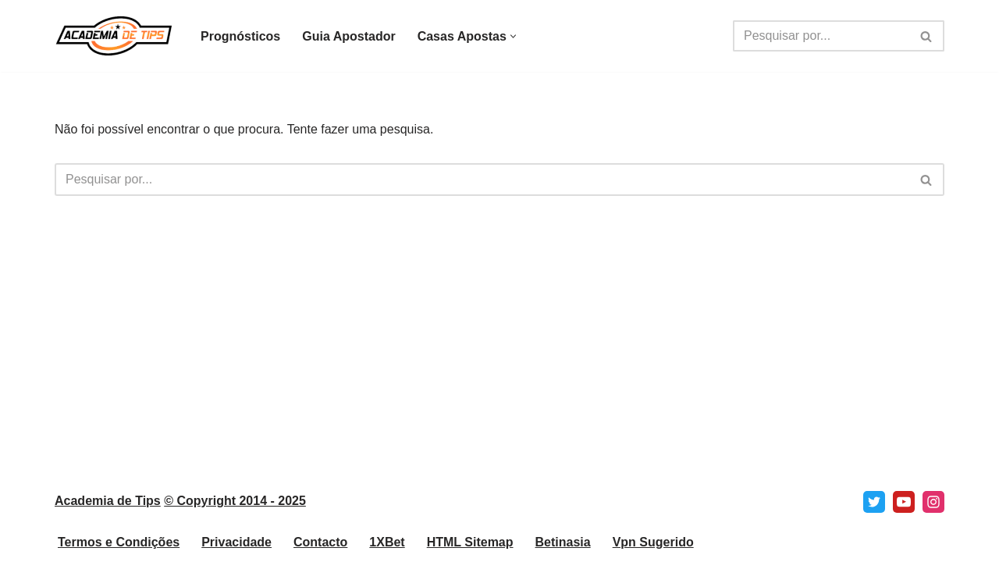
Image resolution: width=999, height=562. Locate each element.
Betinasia (563, 542)
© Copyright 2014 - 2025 (235, 500)
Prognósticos (240, 36)
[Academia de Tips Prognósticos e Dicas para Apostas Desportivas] (114, 36)
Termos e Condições (119, 542)
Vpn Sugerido (653, 542)
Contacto (320, 542)
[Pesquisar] (821, 36)
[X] (874, 502)
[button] (513, 36)
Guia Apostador (348, 36)
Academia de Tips (108, 500)
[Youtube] (904, 502)
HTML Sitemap (470, 542)
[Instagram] (933, 502)
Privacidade (236, 542)
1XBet (386, 542)
